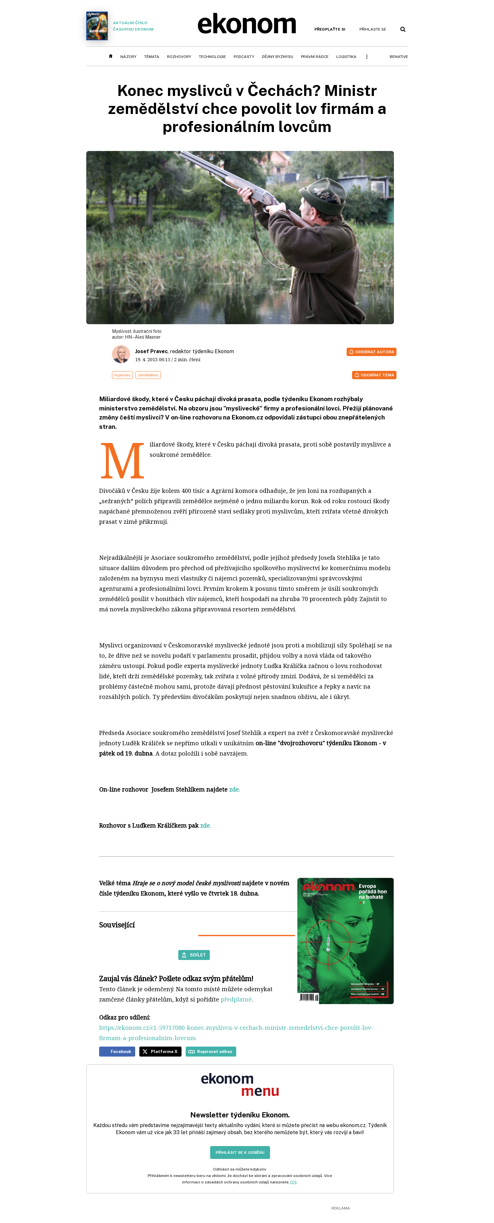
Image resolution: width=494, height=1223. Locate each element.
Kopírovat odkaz (214, 1051)
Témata (151, 56)
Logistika (346, 56)
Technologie (212, 56)
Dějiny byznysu (277, 56)
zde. (205, 825)
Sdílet (198, 954)
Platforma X (164, 1051)
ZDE (293, 1182)
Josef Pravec (151, 351)
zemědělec (148, 375)
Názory (128, 56)
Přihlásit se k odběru (240, 1152)
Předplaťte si (329, 29)
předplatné (236, 999)
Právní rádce (315, 56)
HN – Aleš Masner (143, 337)
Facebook (121, 1051)
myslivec (122, 375)
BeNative (399, 56)
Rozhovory (179, 56)
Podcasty (244, 56)
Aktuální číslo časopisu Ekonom (120, 26)
